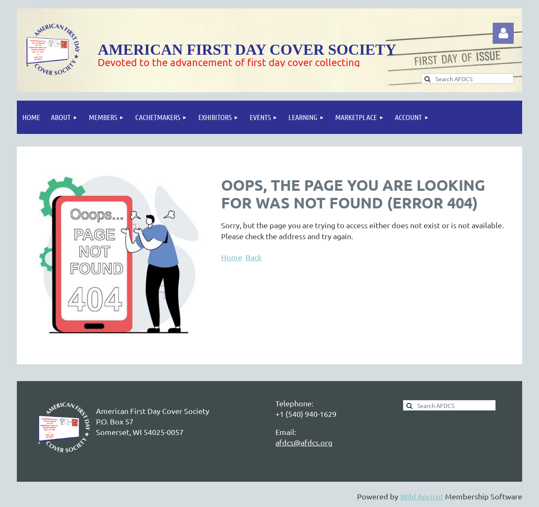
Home (231, 257)
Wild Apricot (421, 496)
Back (253, 257)
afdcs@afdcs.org (303, 442)
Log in (503, 33)
